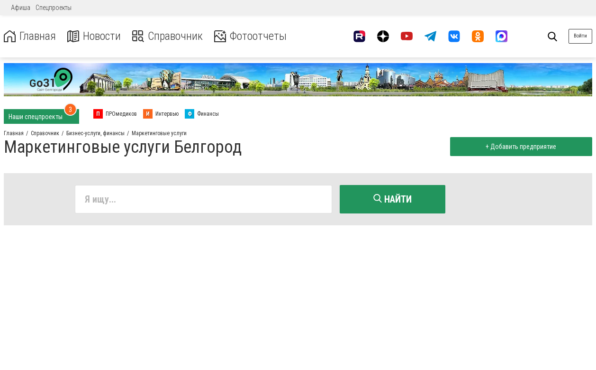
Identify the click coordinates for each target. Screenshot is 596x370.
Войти (580, 36)
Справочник (167, 36)
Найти (392, 199)
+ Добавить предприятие (521, 146)
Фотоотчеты (250, 36)
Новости (94, 36)
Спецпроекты (54, 7)
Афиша (20, 7)
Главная (30, 36)
